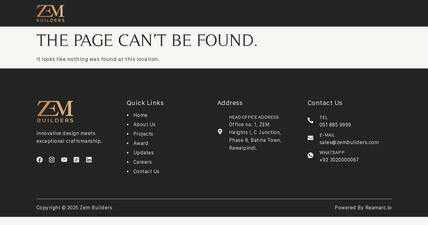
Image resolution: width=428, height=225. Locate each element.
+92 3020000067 (339, 159)
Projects (137, 12)
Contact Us (260, 12)
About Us (110, 12)
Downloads (166, 12)
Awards (191, 12)
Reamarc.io (378, 207)
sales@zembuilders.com (349, 142)
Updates (213, 12)
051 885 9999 (335, 125)
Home (89, 12)
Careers (235, 12)
